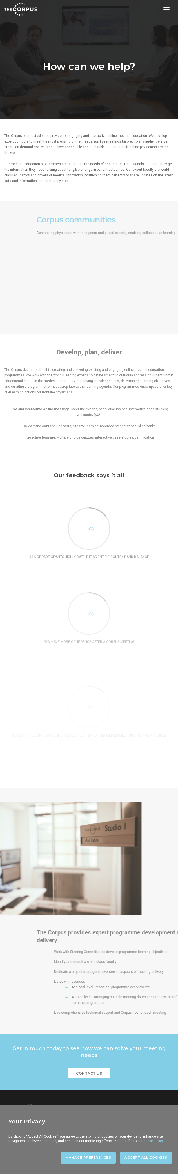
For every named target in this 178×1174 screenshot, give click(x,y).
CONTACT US (89, 1073)
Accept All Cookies (145, 1157)
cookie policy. (153, 1141)
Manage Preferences (88, 1157)
